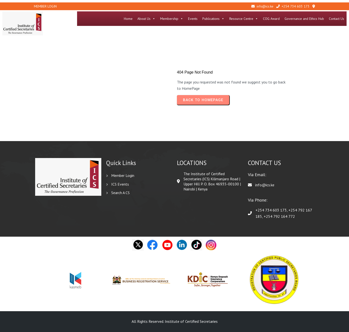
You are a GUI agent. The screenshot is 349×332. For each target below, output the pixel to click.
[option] (75, 280)
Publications (213, 18)
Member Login (45, 6)
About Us (146, 18)
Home (128, 18)
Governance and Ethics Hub (304, 18)
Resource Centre (243, 18)
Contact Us (336, 18)
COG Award (271, 18)
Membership (171, 18)
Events (193, 18)
